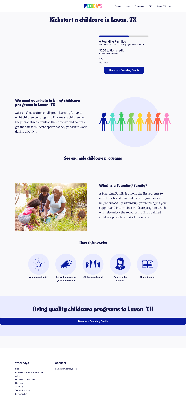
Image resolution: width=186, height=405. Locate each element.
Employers (139, 6)
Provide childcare (122, 6)
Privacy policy (21, 394)
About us (19, 387)
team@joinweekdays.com (66, 369)
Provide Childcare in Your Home (29, 372)
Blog (17, 369)
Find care (19, 383)
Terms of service (22, 390)
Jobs (17, 376)
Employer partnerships (25, 379)
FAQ (150, 6)
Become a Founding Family (124, 70)
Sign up (167, 6)
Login (159, 6)
